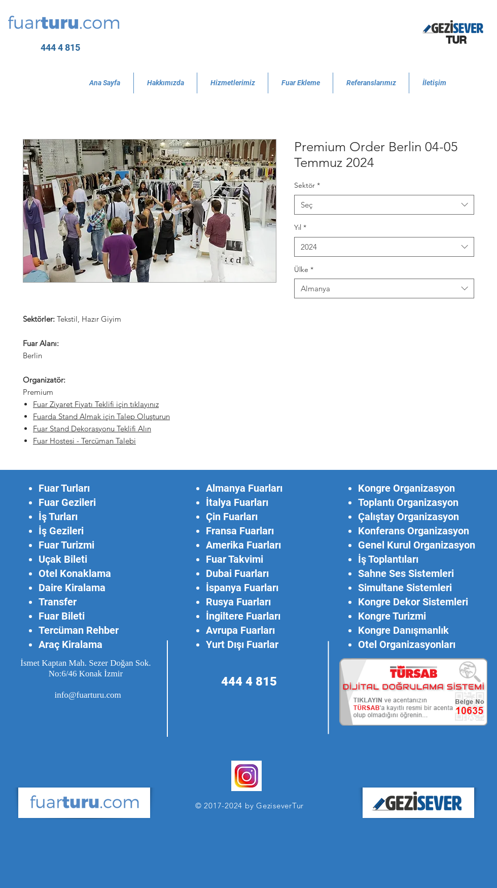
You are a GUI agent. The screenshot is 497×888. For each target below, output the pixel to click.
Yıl (300, 227)
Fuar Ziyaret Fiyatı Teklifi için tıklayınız (96, 404)
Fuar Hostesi (55, 441)
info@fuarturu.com (87, 695)
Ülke (303, 269)
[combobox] (384, 205)
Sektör (307, 185)
